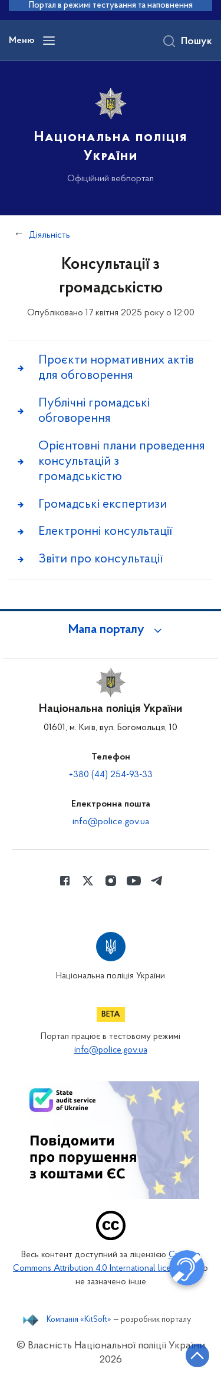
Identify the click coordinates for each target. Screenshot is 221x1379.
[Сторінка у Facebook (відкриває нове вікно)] (65, 881)
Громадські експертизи (102, 504)
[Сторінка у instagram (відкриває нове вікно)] (111, 881)
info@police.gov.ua (110, 822)
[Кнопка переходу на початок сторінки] (197, 1355)
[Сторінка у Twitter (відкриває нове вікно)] (88, 881)
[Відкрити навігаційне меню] (49, 40)
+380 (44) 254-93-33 (111, 775)
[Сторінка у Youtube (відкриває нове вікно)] (134, 881)
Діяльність (49, 235)
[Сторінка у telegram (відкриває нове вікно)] (157, 881)
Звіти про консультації (100, 559)
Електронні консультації (105, 531)
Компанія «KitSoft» (79, 1320)
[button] (111, 630)
